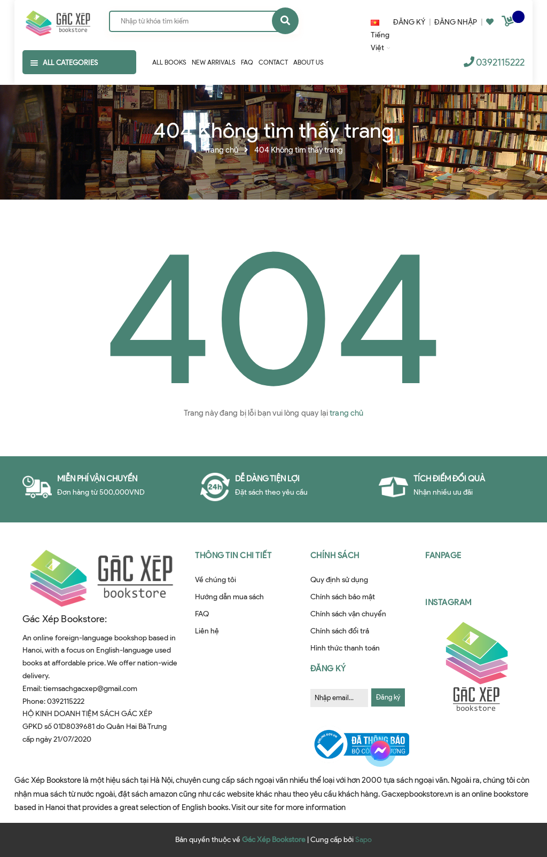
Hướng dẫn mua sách (229, 596)
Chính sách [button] (335, 555)
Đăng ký (388, 697)
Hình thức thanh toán (345, 648)
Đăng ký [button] (328, 668)
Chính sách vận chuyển (348, 613)
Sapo (363, 839)
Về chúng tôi (215, 579)
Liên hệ (207, 631)
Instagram (448, 602)
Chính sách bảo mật (342, 596)
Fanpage (443, 555)
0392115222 (500, 62)
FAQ (202, 613)
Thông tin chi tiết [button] (233, 555)
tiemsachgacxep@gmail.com (90, 688)
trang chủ (346, 413)
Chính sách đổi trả (339, 631)
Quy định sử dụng (339, 579)
